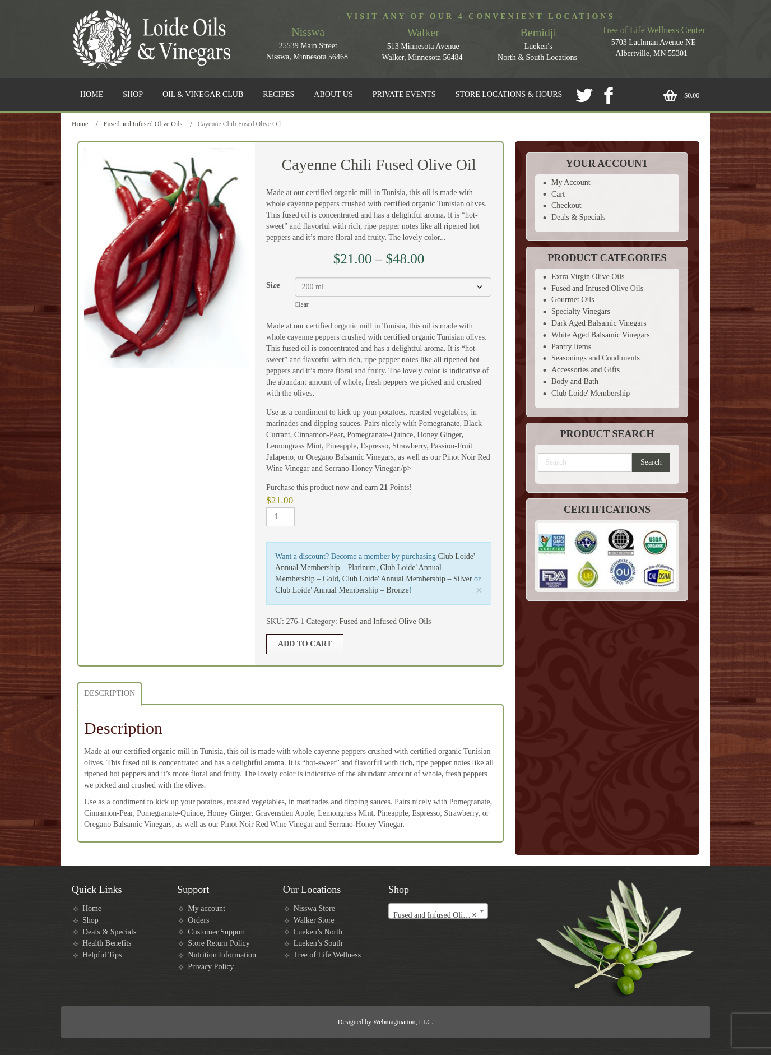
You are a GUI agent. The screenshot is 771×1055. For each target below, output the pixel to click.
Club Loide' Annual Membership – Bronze (342, 590)
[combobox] (438, 911)
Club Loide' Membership (590, 393)
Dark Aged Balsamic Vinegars (599, 323)
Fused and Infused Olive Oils (143, 124)
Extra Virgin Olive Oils (587, 276)
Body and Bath (574, 381)
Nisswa (307, 32)
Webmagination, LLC (402, 1022)
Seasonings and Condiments (595, 358)
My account (206, 908)
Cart (558, 194)
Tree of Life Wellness (327, 955)
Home (80, 124)
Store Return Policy (218, 943)
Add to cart (305, 644)
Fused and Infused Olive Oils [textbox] (439, 915)
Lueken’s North (318, 932)
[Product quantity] (280, 516)
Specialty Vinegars (580, 311)
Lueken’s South (318, 943)
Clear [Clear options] (302, 304)
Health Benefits (106, 943)
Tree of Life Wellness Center (653, 30)
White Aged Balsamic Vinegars (600, 335)
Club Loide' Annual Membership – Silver (407, 579)
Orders (198, 920)
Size (273, 285)
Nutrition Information (222, 955)
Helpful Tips (102, 955)
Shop (90, 920)
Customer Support (216, 932)
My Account (571, 182)
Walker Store (314, 920)
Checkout (566, 205)
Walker (423, 32)
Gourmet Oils (572, 299)
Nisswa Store (314, 908)
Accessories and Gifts (585, 369)
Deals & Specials (578, 217)
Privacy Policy (211, 967)
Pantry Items (571, 347)
